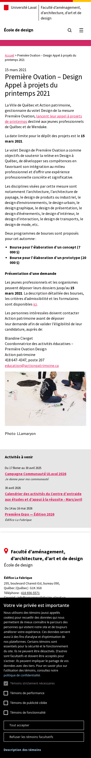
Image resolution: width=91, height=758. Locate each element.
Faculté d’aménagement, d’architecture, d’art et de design (61, 13)
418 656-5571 (30, 593)
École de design (18, 30)
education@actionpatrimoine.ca (32, 365)
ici (35, 304)
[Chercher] (69, 30)
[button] (22, 749)
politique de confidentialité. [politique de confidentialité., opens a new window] (22, 675)
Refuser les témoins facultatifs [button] (31, 737)
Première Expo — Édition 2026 (29, 514)
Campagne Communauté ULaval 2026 (35, 473)
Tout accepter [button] (19, 725)
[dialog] (45, 678)
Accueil (9, 55)
